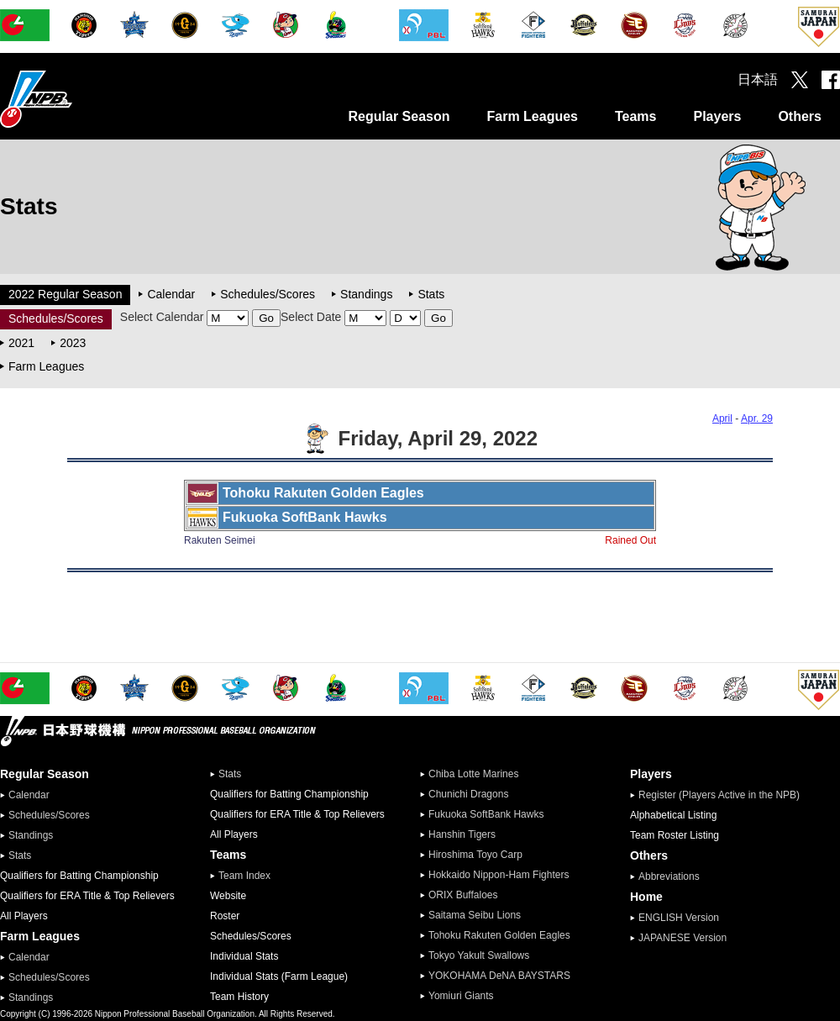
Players (717, 116)
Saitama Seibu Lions (474, 915)
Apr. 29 (757, 418)
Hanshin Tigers (462, 834)
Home (646, 896)
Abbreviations (669, 876)
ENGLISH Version (678, 918)
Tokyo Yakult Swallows (478, 955)
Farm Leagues (531, 116)
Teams (636, 116)
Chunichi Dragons (468, 794)
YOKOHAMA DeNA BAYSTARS (499, 976)
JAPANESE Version (682, 938)
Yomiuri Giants (461, 996)
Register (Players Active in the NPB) (724, 795)
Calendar (171, 294)
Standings (366, 294)
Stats (430, 294)
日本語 (758, 79)
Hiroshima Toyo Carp (475, 854)
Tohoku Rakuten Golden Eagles (499, 935)
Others (800, 116)
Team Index (244, 876)
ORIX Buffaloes (463, 895)
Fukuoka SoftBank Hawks (485, 814)
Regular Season (399, 116)
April (722, 418)
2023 (73, 343)
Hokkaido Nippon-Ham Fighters (498, 875)
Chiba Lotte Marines (473, 774)
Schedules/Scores (267, 294)
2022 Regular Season (65, 294)
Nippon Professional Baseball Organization (78, 98)
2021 (21, 343)
